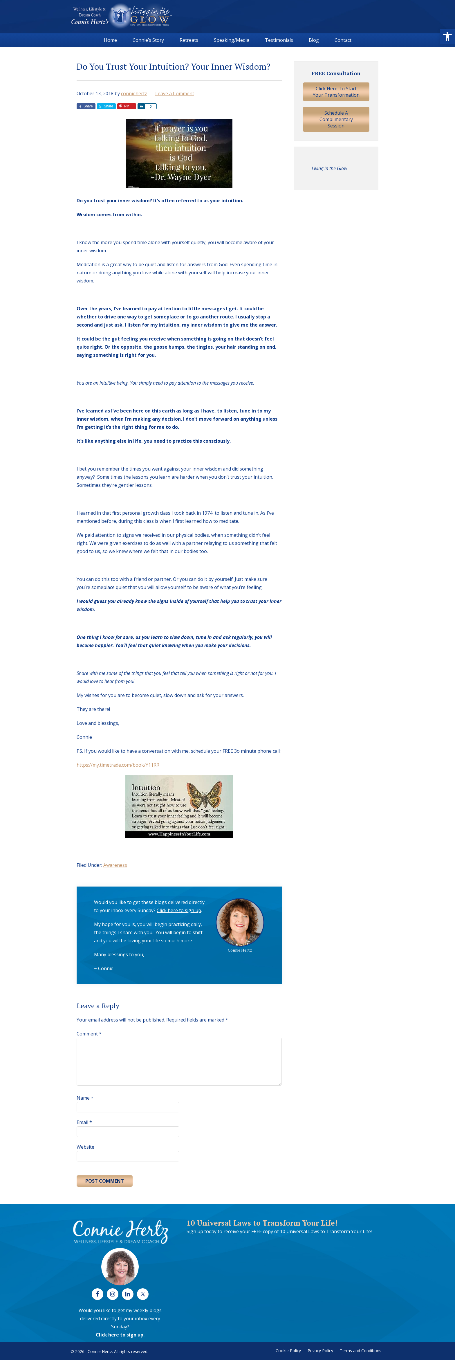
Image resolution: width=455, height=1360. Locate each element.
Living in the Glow (329, 168)
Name (85, 1098)
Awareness (115, 865)
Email (84, 1122)
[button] (447, 36)
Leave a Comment (174, 93)
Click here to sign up (179, 910)
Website (85, 1147)
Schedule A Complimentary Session (336, 119)
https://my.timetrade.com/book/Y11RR (118, 765)
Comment (89, 1034)
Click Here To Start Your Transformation (336, 91)
